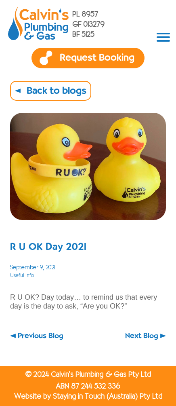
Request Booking (97, 57)
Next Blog (141, 335)
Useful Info (22, 275)
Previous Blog (40, 335)
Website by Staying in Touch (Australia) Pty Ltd (88, 396)
